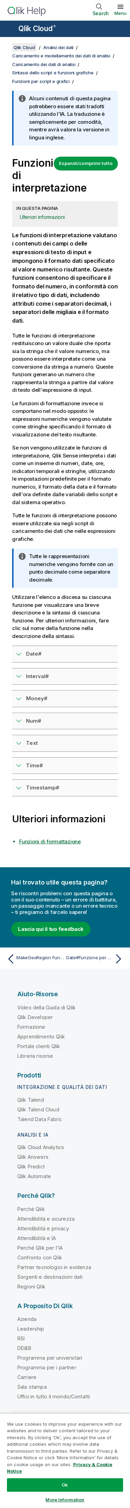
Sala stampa (32, 1387)
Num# (33, 721)
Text (32, 743)
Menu (120, 13)
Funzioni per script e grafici (41, 81)
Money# (36, 698)
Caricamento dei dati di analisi (43, 64)
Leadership (30, 1329)
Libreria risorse (35, 1056)
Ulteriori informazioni (42, 217)
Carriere (26, 1377)
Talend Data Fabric (39, 1119)
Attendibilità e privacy (43, 1228)
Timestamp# (42, 787)
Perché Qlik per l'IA (40, 1248)
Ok (65, 1485)
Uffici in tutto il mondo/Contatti (53, 1396)
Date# (34, 653)
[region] (65, 1460)
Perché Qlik (31, 1209)
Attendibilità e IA (36, 1238)
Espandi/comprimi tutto (86, 163)
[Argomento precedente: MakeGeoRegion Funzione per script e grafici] (34, 958)
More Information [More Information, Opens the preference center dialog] (64, 1499)
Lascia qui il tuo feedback (51, 929)
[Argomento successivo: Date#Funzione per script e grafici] (95, 958)
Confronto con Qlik (39, 1257)
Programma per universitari (49, 1358)
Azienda (26, 1319)
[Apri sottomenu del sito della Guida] (10, 29)
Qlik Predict (31, 1166)
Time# (34, 765)
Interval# (37, 676)
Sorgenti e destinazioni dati (50, 1277)
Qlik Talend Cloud (38, 1109)
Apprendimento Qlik (41, 1036)
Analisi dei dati (58, 47)
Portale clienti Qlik (38, 1046)
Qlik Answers (33, 1157)
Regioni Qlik (31, 1286)
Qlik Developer (35, 1017)
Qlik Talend (30, 1100)
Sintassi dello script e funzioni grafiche (53, 72)
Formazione (31, 1027)
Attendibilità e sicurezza (46, 1219)
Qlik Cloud (37, 28)
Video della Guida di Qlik (46, 1007)
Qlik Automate (34, 1176)
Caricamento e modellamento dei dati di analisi (61, 55)
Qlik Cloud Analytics (40, 1147)
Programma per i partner (46, 1367)
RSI (21, 1338)
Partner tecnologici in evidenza (54, 1267)
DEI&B (24, 1348)
